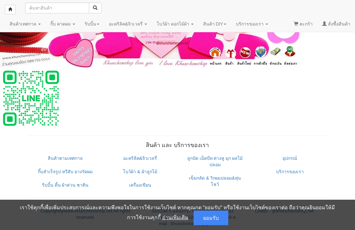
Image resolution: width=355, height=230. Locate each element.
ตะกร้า (303, 23)
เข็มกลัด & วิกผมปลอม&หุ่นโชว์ (215, 181)
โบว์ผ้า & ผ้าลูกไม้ (140, 171)
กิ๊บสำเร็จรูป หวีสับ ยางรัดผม (65, 171)
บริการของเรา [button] (252, 23)
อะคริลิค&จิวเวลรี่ (140, 158)
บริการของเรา (290, 171)
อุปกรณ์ (289, 158)
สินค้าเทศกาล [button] (25, 23)
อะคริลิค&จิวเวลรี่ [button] (128, 23)
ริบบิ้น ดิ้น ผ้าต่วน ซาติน (65, 185)
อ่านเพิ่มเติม (175, 217)
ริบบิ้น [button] (92, 23)
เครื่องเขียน (140, 185)
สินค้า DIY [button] (214, 23)
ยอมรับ (211, 217)
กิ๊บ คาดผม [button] (62, 23)
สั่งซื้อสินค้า (336, 23)
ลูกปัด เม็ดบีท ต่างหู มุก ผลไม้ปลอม (215, 161)
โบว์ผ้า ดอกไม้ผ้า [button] (175, 23)
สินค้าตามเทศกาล (65, 158)
